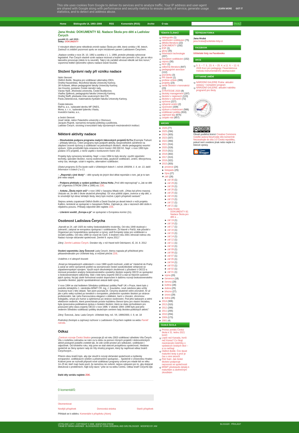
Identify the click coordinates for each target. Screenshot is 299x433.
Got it (239, 8)
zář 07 (170, 256)
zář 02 (170, 268)
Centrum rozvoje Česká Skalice (75, 337)
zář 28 (170, 186)
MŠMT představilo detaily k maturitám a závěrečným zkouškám (175, 370)
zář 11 (170, 243)
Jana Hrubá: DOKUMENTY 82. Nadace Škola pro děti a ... (178, 213)
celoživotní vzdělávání (173, 40)
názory (165, 61)
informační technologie (173, 53)
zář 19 (170, 220)
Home (63, 23)
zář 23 (170, 199)
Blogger (225, 424)
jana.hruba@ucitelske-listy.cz (208, 41)
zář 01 (170, 272)
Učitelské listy (66, 424)
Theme (61, 426)
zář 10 (170, 246)
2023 (164, 137)
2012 (164, 307)
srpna (167, 275)
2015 (164, 163)
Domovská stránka (106, 408)
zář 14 (170, 236)
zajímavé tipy (168, 115)
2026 (164, 128)
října (167, 173)
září (167, 176)
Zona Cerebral (111, 426)
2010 (164, 314)
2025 (164, 131)
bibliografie (167, 37)
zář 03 (170, 265)
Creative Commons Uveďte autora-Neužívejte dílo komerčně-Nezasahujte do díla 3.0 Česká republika (214, 137)
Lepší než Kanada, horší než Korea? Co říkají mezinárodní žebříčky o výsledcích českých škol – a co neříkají (175, 343)
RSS (111, 23)
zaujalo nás (168, 117)
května (168, 285)
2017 (164, 157)
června (168, 281)
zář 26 (170, 189)
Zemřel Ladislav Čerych (76, 243)
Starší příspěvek (145, 408)
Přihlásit (236, 424)
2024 (164, 134)
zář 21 (170, 205)
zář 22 (170, 202)
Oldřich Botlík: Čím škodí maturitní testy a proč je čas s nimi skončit (174, 354)
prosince (169, 167)
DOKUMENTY (72, 41)
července (169, 278)
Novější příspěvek (67, 408)
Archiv (150, 23)
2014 (164, 301)
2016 (164, 160)
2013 (164, 304)
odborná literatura (171, 67)
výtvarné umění (170, 104)
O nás (165, 23)
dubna (168, 288)
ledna (167, 298)
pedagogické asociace (173, 69)
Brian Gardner (76, 426)
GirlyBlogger (131, 426)
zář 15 (170, 233)
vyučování (167, 107)
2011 (164, 311)
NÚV (164, 64)
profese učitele (169, 80)
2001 (164, 320)
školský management (172, 93)
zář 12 (170, 239)
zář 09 (170, 249)
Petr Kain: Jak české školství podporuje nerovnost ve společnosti (174, 362)
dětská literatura (170, 43)
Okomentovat (65, 404)
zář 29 (170, 183)
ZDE (102, 185)
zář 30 (170, 179)
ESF (164, 48)
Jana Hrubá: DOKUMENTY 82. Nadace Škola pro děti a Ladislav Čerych (104, 33)
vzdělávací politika (171, 112)
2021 (164, 144)
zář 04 (170, 262)
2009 (164, 317)
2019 (164, 150)
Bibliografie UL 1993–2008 (88, 23)
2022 (164, 141)
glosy (164, 51)
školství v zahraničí (171, 99)
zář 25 (170, 192)
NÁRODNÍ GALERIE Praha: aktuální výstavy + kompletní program (214, 83)
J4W (155, 426)
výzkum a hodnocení (172, 109)
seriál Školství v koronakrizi (176, 85)
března (168, 291)
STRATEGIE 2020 (171, 91)
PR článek (167, 77)
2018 (164, 154)
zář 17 (170, 226)
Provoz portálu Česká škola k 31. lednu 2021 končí (173, 332)
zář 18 (170, 223)
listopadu (169, 170)
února (168, 294)
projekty (166, 83)
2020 (164, 147)
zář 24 (170, 196)
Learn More (225, 8)
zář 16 (170, 230)
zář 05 (170, 259)
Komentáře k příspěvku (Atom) (95, 413)
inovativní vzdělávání (172, 59)
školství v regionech (172, 96)
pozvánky (167, 75)
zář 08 (170, 252)
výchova (166, 101)
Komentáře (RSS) (130, 23)
